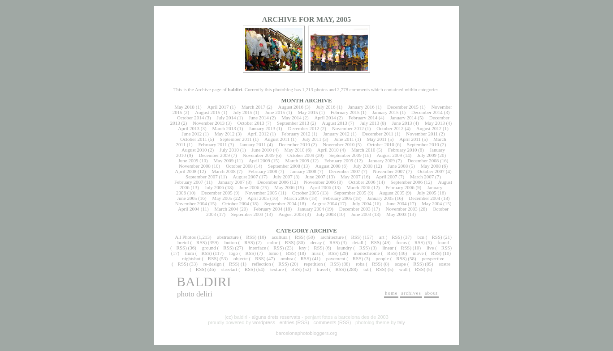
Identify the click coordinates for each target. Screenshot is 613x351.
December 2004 (424, 198)
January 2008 (303, 171)
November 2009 (258, 155)
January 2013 (262, 128)
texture (277, 269)
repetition (313, 263)
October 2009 (300, 155)
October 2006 (362, 182)
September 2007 (202, 176)
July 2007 (283, 176)
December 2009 (214, 155)
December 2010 (294, 144)
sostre (444, 263)
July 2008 (362, 166)
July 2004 (361, 203)
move (418, 253)
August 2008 (328, 166)
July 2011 (311, 139)
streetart (229, 269)
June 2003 (361, 214)
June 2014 (259, 117)
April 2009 (259, 160)
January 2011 (253, 144)
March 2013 (224, 128)
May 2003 (396, 214)
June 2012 (191, 133)
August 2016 (291, 107)
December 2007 (344, 171)
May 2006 (284, 187)
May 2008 (431, 166)
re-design (212, 263)
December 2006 (273, 182)
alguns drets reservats (276, 317)
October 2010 (380, 144)
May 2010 (295, 149)
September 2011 (235, 139)
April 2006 (320, 187)
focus (402, 242)
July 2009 (426, 155)
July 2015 (242, 112)
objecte (240, 258)
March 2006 (358, 187)
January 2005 (380, 198)
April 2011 (410, 139)
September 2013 (293, 123)
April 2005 (258, 198)
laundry (344, 247)
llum (189, 253)
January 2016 (361, 107)
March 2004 (226, 208)
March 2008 (223, 171)
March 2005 (296, 198)
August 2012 (429, 128)
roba (360, 263)
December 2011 (377, 133)
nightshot (191, 258)
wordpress (263, 322)
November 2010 (338, 144)
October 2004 (235, 203)
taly (401, 322)
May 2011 (377, 139)
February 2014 (363, 117)
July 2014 (226, 117)
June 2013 (402, 123)
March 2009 (297, 160)
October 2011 (193, 139)
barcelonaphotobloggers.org (306, 333)
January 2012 (336, 133)
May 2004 (432, 203)
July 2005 (426, 192)
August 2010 (194, 149)
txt (366, 269)
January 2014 (403, 117)
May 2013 (435, 123)
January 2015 (385, 112)
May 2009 (223, 160)
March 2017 (253, 107)
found (443, 242)
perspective (433, 258)
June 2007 (315, 176)
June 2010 (261, 149)
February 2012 (295, 133)
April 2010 (328, 149)
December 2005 (217, 192)
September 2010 (423, 144)
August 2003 (291, 214)
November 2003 (402, 208)
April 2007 (386, 176)
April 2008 (185, 171)
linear (387, 247)
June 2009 (188, 160)
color (273, 242)
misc (316, 253)
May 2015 (308, 112)
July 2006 (214, 187)
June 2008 (398, 166)
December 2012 (303, 128)
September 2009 (345, 155)
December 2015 (403, 107)
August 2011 (276, 139)
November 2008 (195, 166)
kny (302, 247)
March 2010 (363, 149)
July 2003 (326, 214)
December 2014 (427, 112)
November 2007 (389, 171)
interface (257, 247)
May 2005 (222, 198)
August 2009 (389, 155)
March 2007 (422, 176)
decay (316, 242)
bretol (183, 242)
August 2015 (207, 112)
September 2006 (407, 182)
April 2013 (188, 128)
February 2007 (188, 182)
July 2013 (369, 123)
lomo (273, 253)
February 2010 (402, 149)
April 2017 (218, 107)
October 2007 (431, 171)
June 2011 (344, 139)
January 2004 (311, 208)
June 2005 (187, 198)
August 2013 (334, 123)
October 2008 (239, 166)
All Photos (185, 237)
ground (209, 247)
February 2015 (345, 112)
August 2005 (392, 192)
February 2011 (212, 144)
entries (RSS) (294, 322)
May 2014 (291, 117)
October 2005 (305, 192)
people (382, 258)
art (381, 237)
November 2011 (422, 133)
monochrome (367, 253)
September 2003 (247, 214)
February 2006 (399, 187)
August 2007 (245, 176)
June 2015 (275, 112)
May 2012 (225, 133)
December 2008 (423, 160)
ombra (287, 258)
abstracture (228, 237)
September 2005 (350, 192)
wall (403, 269)
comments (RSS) (332, 322)
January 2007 (231, 182)
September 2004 (280, 203)
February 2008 (262, 171)
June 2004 (397, 203)
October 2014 (190, 117)
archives (411, 293)
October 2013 (250, 123)
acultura (279, 237)
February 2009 (338, 160)
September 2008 (284, 166)
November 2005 (261, 192)
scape (400, 263)
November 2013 (208, 123)
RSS (250, 237)
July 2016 (325, 107)
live (430, 247)
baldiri (204, 281)
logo (233, 253)
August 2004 (324, 203)
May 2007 (351, 176)
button (230, 242)
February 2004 (268, 208)
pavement (335, 258)
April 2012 (258, 133)
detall (358, 242)
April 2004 (188, 208)
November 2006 (320, 182)
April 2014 (325, 117)
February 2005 (337, 198)
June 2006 (249, 187)
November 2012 (348, 128)
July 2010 (229, 149)
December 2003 (355, 208)
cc (228, 317)
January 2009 (381, 160)
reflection (261, 263)
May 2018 (184, 107)
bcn (420, 237)
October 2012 (389, 128)
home (391, 293)
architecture (332, 237)
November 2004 (191, 203)
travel (322, 269)
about (431, 293)
